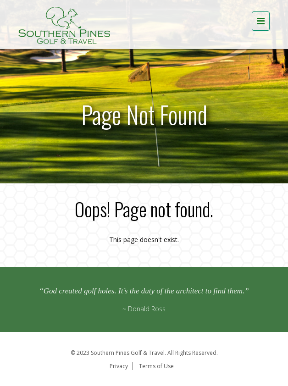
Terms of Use (156, 366)
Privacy (119, 366)
